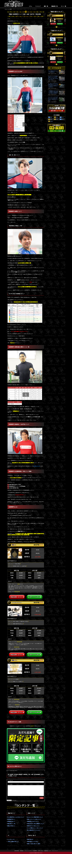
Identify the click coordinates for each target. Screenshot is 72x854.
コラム (30, 6)
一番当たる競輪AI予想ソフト (13, 841)
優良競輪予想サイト (11, 819)
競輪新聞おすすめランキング (32, 821)
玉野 (51, 119)
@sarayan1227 (17, 128)
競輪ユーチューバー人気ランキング (34, 819)
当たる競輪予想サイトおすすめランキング (15, 817)
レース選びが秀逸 (14, 564)
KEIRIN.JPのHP (37, 466)
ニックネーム (10, 780)
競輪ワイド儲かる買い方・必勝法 (33, 843)
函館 (51, 117)
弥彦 (57, 117)
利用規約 (21, 850)
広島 (57, 119)
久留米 (51, 121)
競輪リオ (14, 544)
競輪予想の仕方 (30, 839)
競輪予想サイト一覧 (11, 823)
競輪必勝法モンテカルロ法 (32, 841)
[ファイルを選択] (14, 800)
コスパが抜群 (13, 679)
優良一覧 (46, 6)
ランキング (38, 6)
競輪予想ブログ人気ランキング (33, 825)
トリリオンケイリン (17, 602)
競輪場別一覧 (54, 6)
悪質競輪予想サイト (11, 821)
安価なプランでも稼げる (15, 681)
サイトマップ (55, 850)
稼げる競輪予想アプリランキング (33, 830)
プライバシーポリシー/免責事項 (30, 850)
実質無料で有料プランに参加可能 (17, 566)
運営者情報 (16, 850)
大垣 (62, 117)
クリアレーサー (55, 34)
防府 (62, 119)
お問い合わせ (40, 850)
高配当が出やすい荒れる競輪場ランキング (35, 823)
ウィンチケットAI (10, 839)
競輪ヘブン (14, 660)
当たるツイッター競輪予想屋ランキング (35, 817)
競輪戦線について (47, 850)
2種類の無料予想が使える (16, 624)
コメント (10, 784)
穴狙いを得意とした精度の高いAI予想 (18, 621)
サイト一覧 (63, 6)
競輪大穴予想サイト (11, 825)
